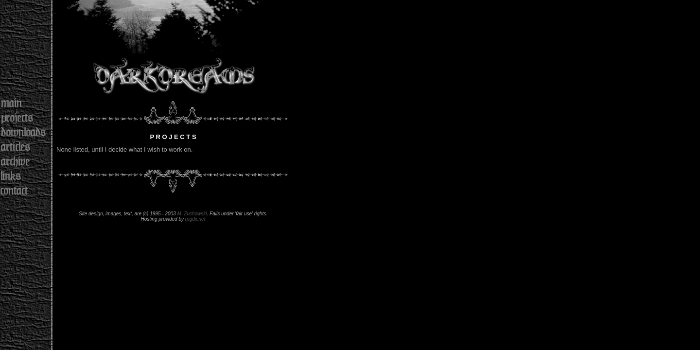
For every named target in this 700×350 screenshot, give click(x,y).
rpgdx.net (195, 219)
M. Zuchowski (192, 213)
